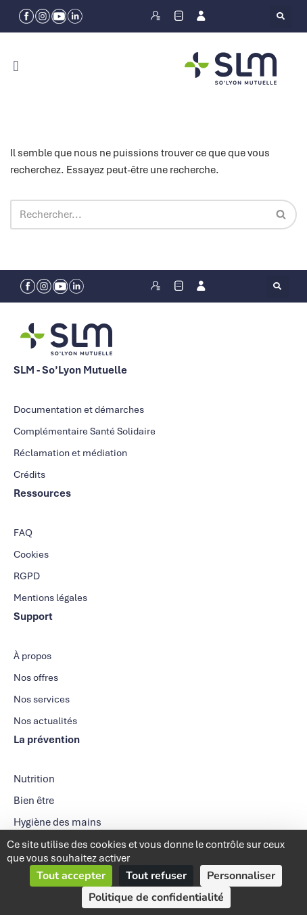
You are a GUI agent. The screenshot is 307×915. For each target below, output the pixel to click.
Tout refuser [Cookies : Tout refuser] (156, 875)
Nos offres (36, 677)
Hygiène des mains (57, 822)
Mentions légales (50, 598)
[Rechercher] (138, 214)
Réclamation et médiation (70, 453)
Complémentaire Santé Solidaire (85, 431)
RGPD (27, 576)
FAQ (23, 533)
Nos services (42, 699)
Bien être (34, 800)
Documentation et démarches (79, 409)
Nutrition (34, 779)
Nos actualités (45, 721)
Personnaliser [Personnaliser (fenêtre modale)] (241, 875)
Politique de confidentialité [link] (156, 897)
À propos (32, 656)
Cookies (31, 554)
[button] (281, 16)
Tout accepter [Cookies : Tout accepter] (71, 875)
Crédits (29, 474)
